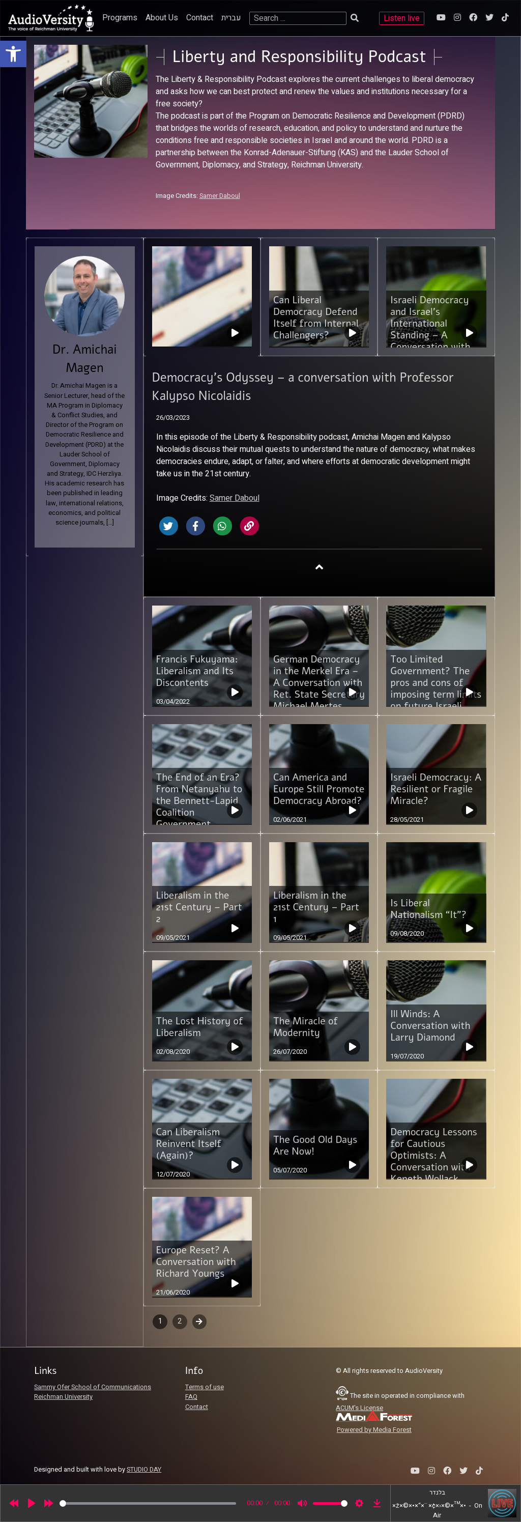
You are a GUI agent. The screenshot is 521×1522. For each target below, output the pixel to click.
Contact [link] (199, 18)
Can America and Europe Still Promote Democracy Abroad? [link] (318, 789)
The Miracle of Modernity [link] (305, 1027)
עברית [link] (231, 18)
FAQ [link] (191, 1396)
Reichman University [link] (63, 1396)
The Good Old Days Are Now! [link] (315, 1145)
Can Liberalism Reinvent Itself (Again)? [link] (188, 1144)
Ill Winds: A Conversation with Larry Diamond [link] (430, 1026)
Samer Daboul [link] (219, 195)
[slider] (148, 1503)
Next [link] (199, 1321)
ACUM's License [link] (359, 1408)
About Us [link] (162, 18)
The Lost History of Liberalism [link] (199, 1027)
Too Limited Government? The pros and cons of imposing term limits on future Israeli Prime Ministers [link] (435, 689)
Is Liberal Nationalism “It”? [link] (428, 909)
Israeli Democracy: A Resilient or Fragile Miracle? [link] (435, 789)
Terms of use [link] (204, 1387)
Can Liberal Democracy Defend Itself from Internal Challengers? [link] (315, 318)
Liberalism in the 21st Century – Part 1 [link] (316, 907)
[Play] (31, 1503)
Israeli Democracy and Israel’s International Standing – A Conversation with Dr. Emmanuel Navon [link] (430, 335)
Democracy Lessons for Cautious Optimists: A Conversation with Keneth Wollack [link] (433, 1156)
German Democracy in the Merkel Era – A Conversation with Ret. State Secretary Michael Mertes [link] (319, 683)
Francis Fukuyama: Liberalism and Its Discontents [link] (197, 671)
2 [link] (180, 1321)
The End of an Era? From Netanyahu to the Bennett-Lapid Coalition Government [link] (199, 801)
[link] (13, 54)
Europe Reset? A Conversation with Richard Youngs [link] (196, 1262)
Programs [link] (119, 18)
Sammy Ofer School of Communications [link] (92, 1387)
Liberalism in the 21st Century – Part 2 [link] (199, 907)
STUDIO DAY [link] (144, 1469)
